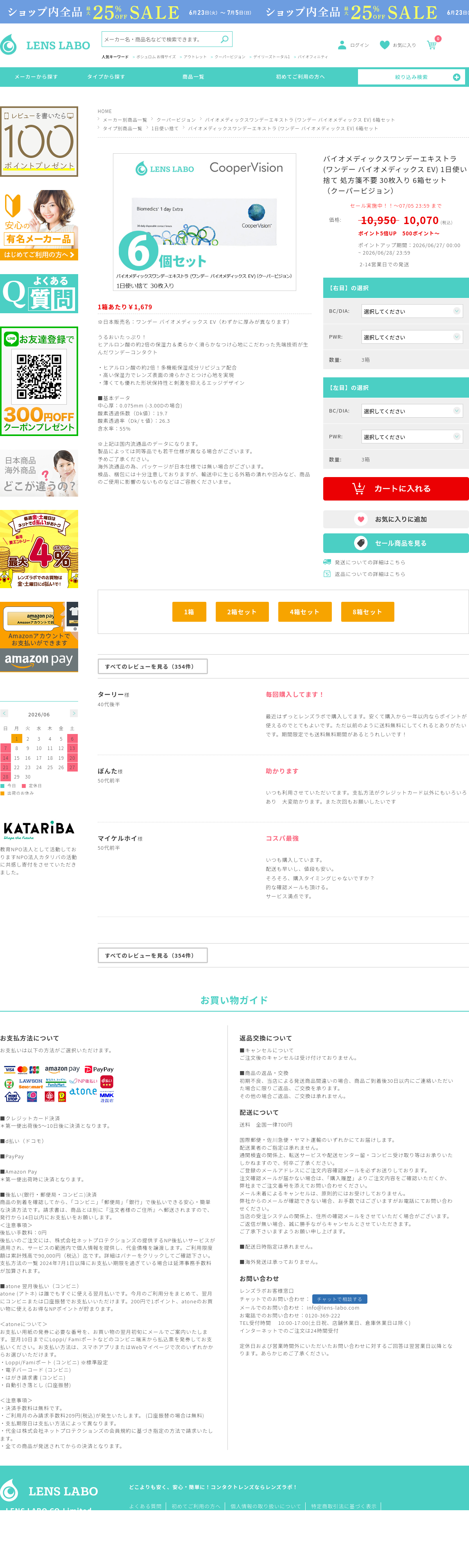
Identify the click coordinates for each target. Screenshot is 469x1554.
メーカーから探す (36, 76)
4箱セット (305, 611)
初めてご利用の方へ (300, 76)
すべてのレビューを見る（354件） (151, 666)
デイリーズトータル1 (271, 57)
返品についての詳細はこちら (370, 574)
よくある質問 (145, 1506)
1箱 (189, 611)
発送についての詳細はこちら (370, 562)
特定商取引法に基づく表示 (344, 1506)
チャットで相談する (340, 1299)
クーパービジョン (230, 57)
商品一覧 (193, 76)
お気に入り (404, 44)
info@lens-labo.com (333, 1307)
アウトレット (195, 57)
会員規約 (120, 1430)
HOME (105, 111)
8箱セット (368, 611)
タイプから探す (106, 76)
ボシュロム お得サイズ (156, 57)
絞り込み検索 (411, 77)
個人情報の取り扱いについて (266, 1506)
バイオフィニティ (313, 57)
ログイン (359, 44)
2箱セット (242, 611)
